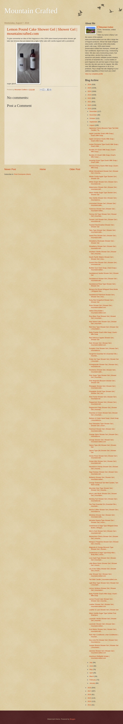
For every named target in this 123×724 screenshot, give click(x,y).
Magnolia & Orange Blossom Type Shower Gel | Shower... (101, 548)
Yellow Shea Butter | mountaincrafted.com (97, 312)
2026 (90, 84)
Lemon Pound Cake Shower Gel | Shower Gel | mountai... (101, 600)
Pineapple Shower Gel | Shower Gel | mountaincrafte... (102, 387)
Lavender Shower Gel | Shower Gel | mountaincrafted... (102, 625)
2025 (90, 88)
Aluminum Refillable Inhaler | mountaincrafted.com (99, 657)
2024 (90, 91)
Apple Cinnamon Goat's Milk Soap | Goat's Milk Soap (101, 140)
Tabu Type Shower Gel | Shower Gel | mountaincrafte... (102, 231)
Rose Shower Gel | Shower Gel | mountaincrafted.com (100, 306)
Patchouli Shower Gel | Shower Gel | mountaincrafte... (102, 430)
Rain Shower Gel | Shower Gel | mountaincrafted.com (100, 344)
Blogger (72, 719)
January (92, 683)
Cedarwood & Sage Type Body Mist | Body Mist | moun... (102, 553)
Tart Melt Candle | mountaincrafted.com (103, 579)
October (92, 118)
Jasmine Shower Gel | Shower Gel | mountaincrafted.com (101, 652)
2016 (90, 694)
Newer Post (10, 169)
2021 (90, 102)
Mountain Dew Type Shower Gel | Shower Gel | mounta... (101, 489)
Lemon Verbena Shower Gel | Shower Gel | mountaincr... (102, 589)
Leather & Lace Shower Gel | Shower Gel (103, 610)
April (91, 673)
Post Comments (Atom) (22, 174)
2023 (90, 95)
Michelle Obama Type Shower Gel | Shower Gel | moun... (101, 521)
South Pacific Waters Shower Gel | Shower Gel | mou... (101, 258)
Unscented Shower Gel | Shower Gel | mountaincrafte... (102, 204)
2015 (90, 698)
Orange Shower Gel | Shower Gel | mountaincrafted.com (101, 441)
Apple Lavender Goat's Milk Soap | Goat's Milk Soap (101, 134)
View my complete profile (94, 74)
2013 (90, 705)
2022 (90, 98)
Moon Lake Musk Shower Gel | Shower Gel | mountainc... (103, 494)
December (93, 111)
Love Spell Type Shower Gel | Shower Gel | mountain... (102, 559)
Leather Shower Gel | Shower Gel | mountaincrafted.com (101, 605)
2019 (90, 108)
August (92, 125)
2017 (90, 691)
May (91, 669)
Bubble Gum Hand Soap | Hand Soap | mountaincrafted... (103, 269)
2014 (90, 701)
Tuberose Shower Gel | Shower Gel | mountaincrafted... (102, 210)
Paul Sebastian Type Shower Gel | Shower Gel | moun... (101, 424)
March (91, 676)
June (91, 666)
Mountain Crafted (31, 11)
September (93, 122)
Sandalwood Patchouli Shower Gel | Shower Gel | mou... (102, 295)
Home (43, 169)
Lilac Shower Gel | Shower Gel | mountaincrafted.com (100, 575)
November (93, 115)
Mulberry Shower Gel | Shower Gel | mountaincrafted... (102, 478)
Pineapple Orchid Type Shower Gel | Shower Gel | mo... (102, 392)
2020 (90, 105)
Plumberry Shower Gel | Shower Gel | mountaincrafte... (102, 371)
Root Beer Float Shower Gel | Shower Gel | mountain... (102, 317)
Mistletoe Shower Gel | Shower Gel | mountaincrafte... (102, 516)
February (92, 680)
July (91, 662)
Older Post (75, 169)
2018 (90, 688)
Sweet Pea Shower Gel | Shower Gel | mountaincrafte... (102, 236)
